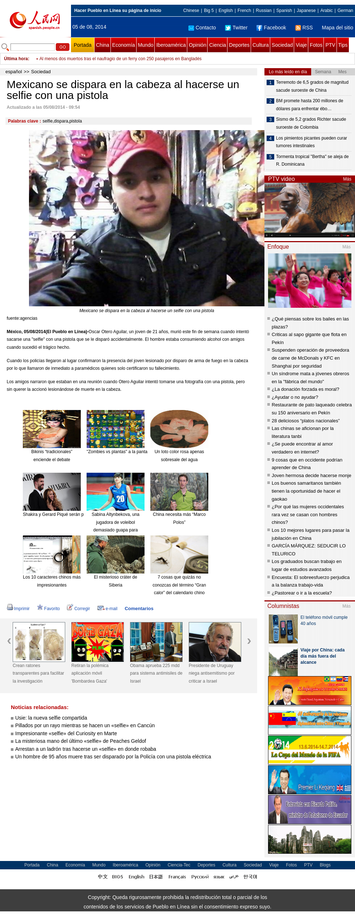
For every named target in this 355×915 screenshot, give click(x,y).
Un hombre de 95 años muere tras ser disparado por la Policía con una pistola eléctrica (113, 756)
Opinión (197, 45)
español (13, 71)
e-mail (107, 608)
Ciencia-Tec (179, 865)
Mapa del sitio (337, 27)
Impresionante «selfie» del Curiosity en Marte (66, 733)
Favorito (48, 608)
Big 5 (209, 10)
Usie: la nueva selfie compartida (51, 718)
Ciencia (217, 45)
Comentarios (139, 608)
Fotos (316, 45)
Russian (263, 10)
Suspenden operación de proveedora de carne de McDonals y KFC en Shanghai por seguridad (310, 357)
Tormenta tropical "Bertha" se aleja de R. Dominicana (312, 160)
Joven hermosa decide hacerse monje (311, 475)
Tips (343, 45)
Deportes (239, 45)
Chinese (191, 10)
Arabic (327, 10)
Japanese (306, 10)
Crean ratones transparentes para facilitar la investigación (38, 673)
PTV (330, 45)
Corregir (78, 608)
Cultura (260, 45)
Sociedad (282, 45)
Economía (123, 45)
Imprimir (18, 608)
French (244, 10)
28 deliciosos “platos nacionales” (306, 420)
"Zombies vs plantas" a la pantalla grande (127, 451)
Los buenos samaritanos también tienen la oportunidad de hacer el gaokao (306, 490)
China (102, 45)
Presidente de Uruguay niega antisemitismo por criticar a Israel (212, 673)
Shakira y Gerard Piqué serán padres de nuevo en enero (77, 514)
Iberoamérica (171, 45)
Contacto (202, 27)
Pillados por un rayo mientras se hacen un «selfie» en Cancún (85, 725)
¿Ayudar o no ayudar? (295, 397)
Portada (82, 45)
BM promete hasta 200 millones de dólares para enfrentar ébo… (309, 104)
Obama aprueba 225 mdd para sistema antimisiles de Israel (156, 673)
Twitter (236, 27)
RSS (304, 27)
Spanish (284, 10)
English (225, 10)
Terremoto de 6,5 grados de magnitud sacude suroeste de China (312, 86)
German (345, 10)
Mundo (146, 45)
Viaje (301, 45)
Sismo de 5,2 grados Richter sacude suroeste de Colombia (311, 123)
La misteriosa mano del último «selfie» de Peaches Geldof (80, 741)
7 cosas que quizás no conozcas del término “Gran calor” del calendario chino (179, 585)
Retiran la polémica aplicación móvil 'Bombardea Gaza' (90, 673)
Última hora (16, 58)
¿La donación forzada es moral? (305, 389)
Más (347, 179)
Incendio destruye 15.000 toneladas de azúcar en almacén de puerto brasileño (115, 58)
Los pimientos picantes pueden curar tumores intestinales (311, 142)
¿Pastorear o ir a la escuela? (302, 593)
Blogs (325, 865)
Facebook (271, 27)
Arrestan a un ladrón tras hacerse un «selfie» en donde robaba (85, 749)
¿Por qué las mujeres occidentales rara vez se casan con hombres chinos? (308, 514)
